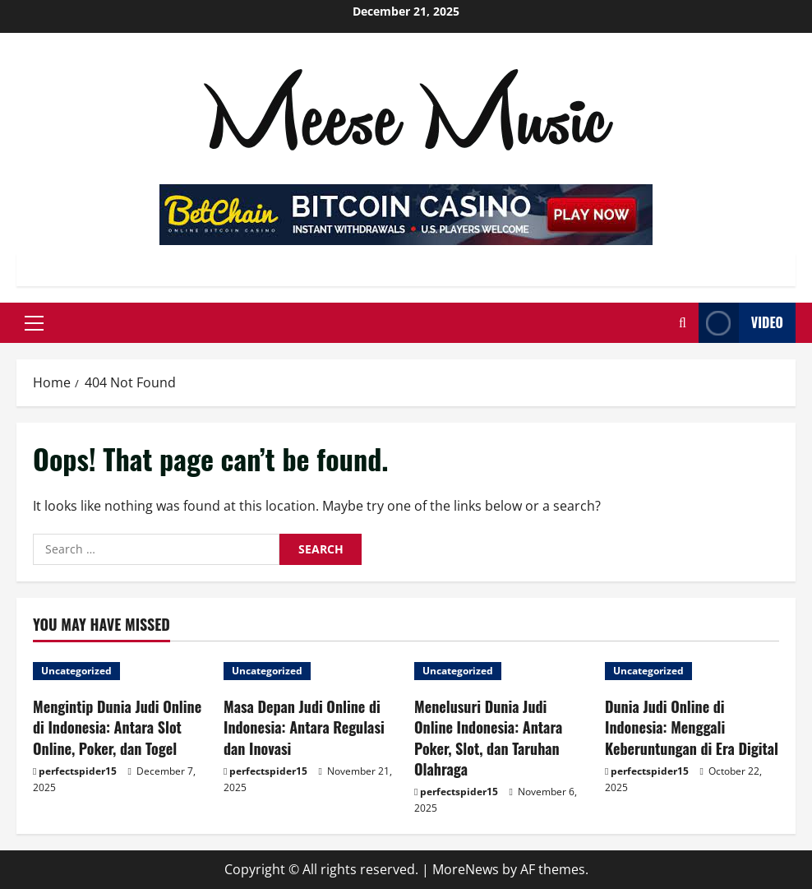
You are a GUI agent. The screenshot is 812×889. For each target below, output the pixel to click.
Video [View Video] (741, 323)
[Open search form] (682, 323)
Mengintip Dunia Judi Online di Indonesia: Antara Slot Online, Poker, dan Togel (117, 727)
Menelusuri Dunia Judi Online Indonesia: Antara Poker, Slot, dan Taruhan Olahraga (488, 738)
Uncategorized (76, 671)
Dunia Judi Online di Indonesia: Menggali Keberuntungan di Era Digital (691, 727)
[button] (34, 323)
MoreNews (465, 869)
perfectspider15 (78, 771)
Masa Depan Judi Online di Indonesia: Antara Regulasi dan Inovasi (304, 727)
